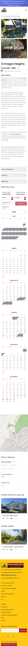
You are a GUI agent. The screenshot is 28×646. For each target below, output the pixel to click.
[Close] (26, 3)
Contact (3, 614)
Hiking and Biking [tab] (6, 461)
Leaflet (14, 451)
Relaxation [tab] (12, 465)
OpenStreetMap (20, 451)
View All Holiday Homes (7, 576)
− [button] (2, 419)
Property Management (7, 603)
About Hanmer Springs (7, 587)
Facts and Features (7, 169)
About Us (3, 590)
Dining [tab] (15, 461)
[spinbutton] (7, 199)
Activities (3, 597)
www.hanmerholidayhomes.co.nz (10, 571)
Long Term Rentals (6, 606)
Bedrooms (5, 181)
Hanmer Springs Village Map (9, 582)
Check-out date (20, 192)
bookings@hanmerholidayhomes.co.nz (11, 565)
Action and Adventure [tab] (8, 468)
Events (3, 584)
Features (4, 175)
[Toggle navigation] (26, 10)
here (6, 156)
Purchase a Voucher (6, 579)
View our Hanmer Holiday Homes (9, 15)
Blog (2, 611)
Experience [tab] (4, 465)
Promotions (4, 600)
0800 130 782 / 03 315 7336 (8, 568)
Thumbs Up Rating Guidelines (9, 608)
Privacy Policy (13, 635)
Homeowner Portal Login (9, 638)
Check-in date (6, 192)
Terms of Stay (5, 635)
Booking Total (6, 202)
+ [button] (2, 416)
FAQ (2, 592)
